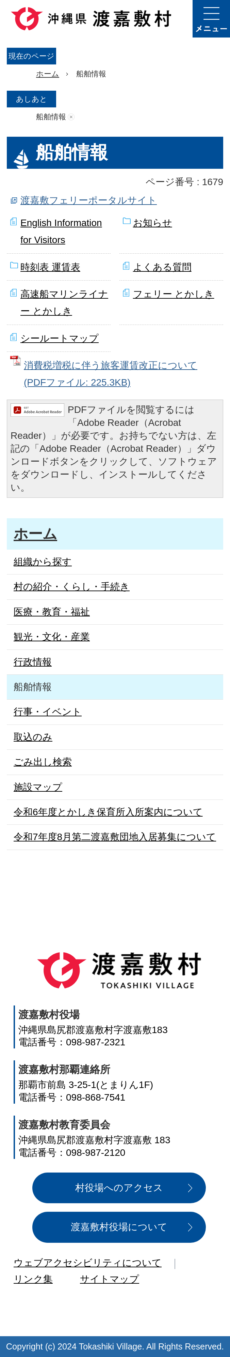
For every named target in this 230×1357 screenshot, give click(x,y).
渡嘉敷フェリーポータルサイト (88, 200)
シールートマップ (59, 338)
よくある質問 (162, 267)
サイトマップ (109, 1279)
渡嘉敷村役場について (119, 1227)
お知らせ (152, 223)
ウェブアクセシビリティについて (88, 1262)
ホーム (47, 74)
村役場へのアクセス (119, 1187)
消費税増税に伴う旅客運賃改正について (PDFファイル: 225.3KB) (110, 374)
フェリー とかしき (173, 294)
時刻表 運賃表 (50, 267)
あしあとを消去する (71, 117)
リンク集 (33, 1279)
